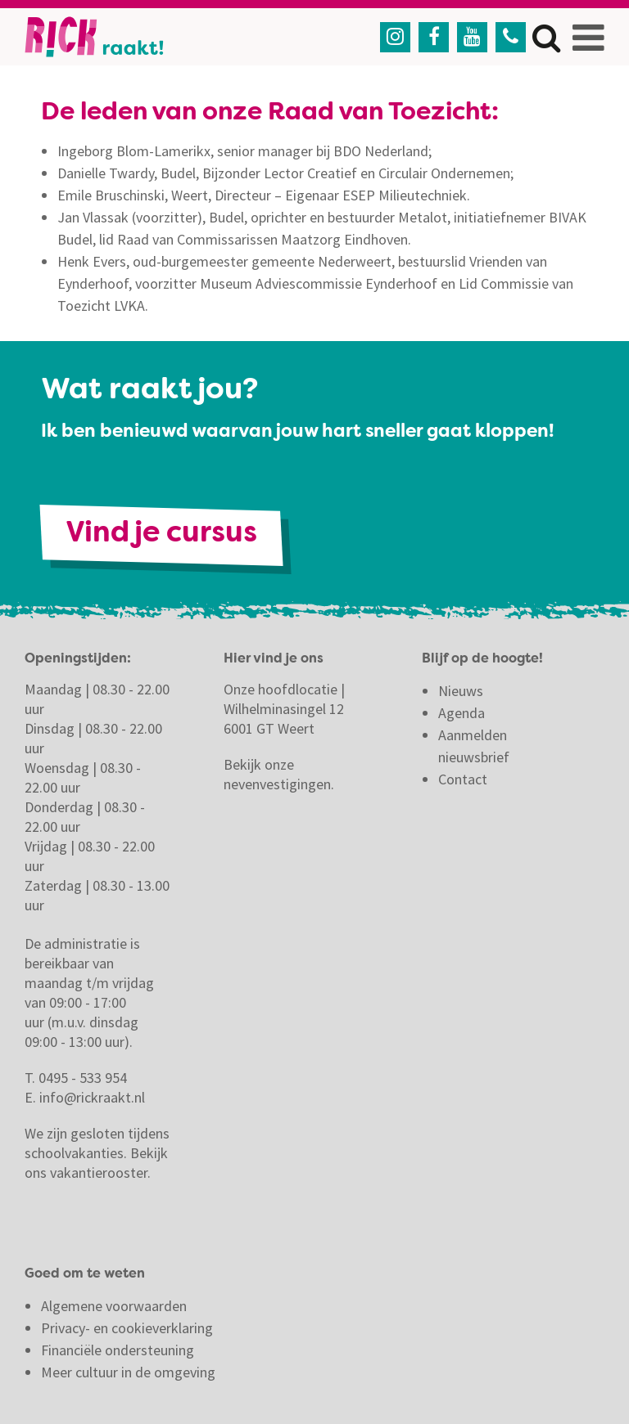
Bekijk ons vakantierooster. (96, 1162)
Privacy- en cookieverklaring (127, 1327)
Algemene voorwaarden (114, 1305)
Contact (464, 779)
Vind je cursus (161, 534)
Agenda (461, 712)
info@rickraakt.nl (92, 1097)
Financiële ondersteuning (117, 1350)
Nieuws (460, 690)
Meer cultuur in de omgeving (128, 1372)
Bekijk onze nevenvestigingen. (280, 774)
